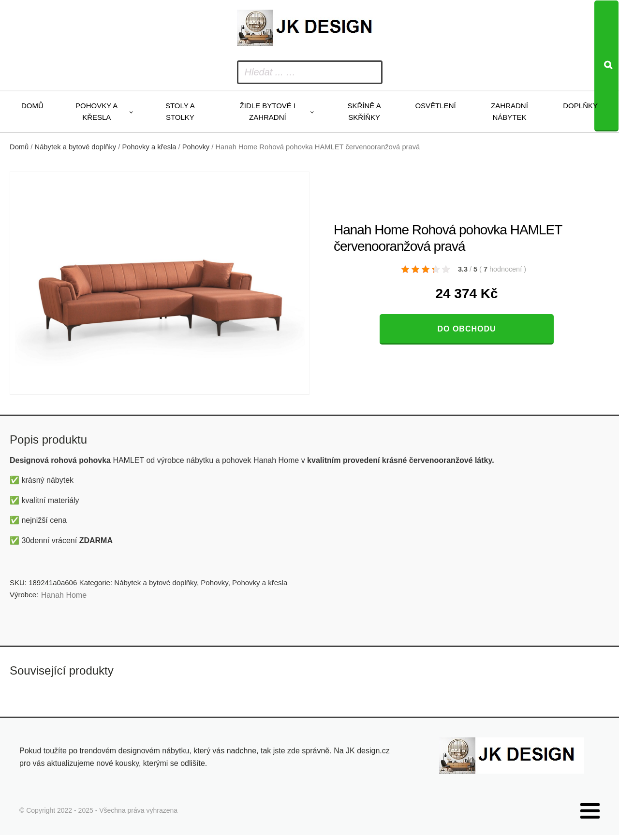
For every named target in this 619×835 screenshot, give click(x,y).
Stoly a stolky (180, 111)
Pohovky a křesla (96, 111)
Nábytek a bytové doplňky (76, 147)
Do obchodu (466, 329)
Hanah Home (64, 595)
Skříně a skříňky (364, 111)
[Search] (606, 65)
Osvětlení (435, 105)
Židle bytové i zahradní (268, 111)
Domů (32, 105)
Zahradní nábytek (509, 111)
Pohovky (195, 147)
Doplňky (580, 105)
